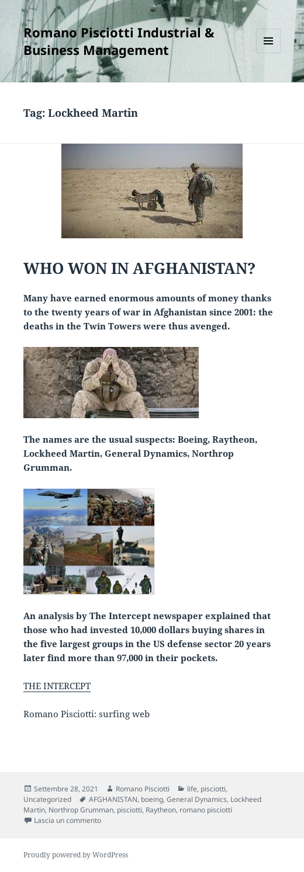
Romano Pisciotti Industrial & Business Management (119, 40)
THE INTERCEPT (57, 686)
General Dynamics (197, 799)
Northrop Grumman (81, 810)
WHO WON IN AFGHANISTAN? (139, 268)
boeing (152, 799)
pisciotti (213, 789)
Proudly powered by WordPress (75, 855)
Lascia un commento (67, 820)
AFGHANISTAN (113, 799)
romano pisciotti (205, 810)
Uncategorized (47, 799)
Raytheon (161, 810)
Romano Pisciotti (143, 789)
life (192, 789)
